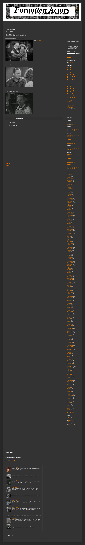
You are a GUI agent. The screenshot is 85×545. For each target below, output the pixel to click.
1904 (76, 129)
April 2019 (69, 289)
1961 (70, 167)
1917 (70, 136)
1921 (70, 142)
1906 (68, 130)
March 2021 (69, 257)
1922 (72, 142)
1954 (76, 161)
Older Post (61, 156)
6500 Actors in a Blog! (11, 514)
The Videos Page (70, 105)
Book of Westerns (10, 459)
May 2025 (69, 191)
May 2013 (69, 388)
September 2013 (70, 383)
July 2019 (69, 285)
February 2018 (70, 308)
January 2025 (69, 197)
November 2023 (70, 215)
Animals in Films (70, 102)
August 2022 (69, 234)
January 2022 (69, 244)
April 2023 (69, 223)
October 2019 (69, 280)
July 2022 (69, 236)
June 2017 (69, 320)
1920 (68, 142)
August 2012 (69, 401)
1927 (70, 143)
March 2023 (69, 225)
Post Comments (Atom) (14, 158)
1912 (72, 135)
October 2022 (69, 232)
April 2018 (69, 306)
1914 (76, 135)
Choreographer (71, 420)
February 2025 (70, 195)
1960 (68, 167)
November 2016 (70, 329)
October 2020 (69, 264)
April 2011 (69, 409)
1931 (70, 148)
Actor (69, 417)
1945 (78, 154)
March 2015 (69, 357)
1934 (76, 148)
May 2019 (69, 287)
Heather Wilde (14, 487)
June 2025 (69, 190)
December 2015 (70, 345)
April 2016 (69, 339)
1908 (72, 130)
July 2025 (69, 188)
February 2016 (70, 342)
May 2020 (69, 271)
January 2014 (69, 377)
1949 (74, 155)
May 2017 (69, 321)
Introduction (70, 62)
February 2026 (70, 178)
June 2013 (69, 387)
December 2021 (70, 246)
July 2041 (69, 174)
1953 (74, 161)
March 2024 (69, 211)
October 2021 (69, 248)
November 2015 (70, 346)
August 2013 (69, 384)
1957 (70, 162)
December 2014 (70, 362)
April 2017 (69, 322)
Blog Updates (69, 100)
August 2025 (69, 187)
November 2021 (70, 247)
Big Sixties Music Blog (11, 460)
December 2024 (70, 198)
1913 (74, 135)
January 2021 (69, 260)
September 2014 (70, 366)
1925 (78, 142)
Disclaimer (69, 109)
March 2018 (69, 307)
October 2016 (69, 331)
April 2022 (69, 240)
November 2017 (70, 313)
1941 (70, 154)
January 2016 (69, 343)
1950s (69, 158)
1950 (68, 161)
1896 (68, 124)
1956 (68, 162)
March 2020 (69, 273)
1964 (76, 167)
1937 (70, 149)
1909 (74, 130)
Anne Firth (14, 524)
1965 (78, 167)
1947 (70, 155)
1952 (72, 161)
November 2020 (70, 262)
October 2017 (69, 314)
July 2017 (69, 318)
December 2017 (70, 311)
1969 (74, 168)
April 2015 (69, 356)
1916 (68, 136)
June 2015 (69, 353)
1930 (68, 148)
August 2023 (69, 219)
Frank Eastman (15, 518)
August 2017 (69, 317)
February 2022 (70, 243)
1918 (72, 136)
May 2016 (69, 338)
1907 (70, 130)
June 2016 (69, 336)
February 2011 (70, 412)
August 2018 (69, 300)
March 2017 (69, 324)
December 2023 (70, 213)
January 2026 (69, 180)
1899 (74, 124)
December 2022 (70, 229)
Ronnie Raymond (15, 507)
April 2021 (69, 255)
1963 (74, 167)
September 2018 (70, 299)
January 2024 (69, 212)
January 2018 (69, 310)
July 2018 (69, 301)
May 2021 (69, 254)
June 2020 (69, 269)
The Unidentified (70, 104)
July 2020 (69, 268)
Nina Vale (14, 474)
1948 (72, 155)
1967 (70, 168)
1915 (78, 135)
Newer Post (8, 156)
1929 (74, 143)
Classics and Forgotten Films (12, 461)
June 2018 (69, 303)
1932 (72, 148)
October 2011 (69, 408)
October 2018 (69, 297)
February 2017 (70, 325)
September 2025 (70, 185)
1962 (72, 167)
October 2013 (69, 381)
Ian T (9, 163)
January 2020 (69, 276)
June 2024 (69, 206)
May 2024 (69, 208)
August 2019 (69, 283)
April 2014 (69, 373)
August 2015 (69, 350)
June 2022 (69, 237)
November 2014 (70, 363)
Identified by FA (70, 101)
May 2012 (69, 405)
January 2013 (69, 394)
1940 (68, 154)
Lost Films (69, 106)
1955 (78, 161)
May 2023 (69, 222)
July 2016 (69, 335)
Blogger (44, 538)
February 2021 (70, 258)
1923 (74, 142)
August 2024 (69, 204)
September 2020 (70, 265)
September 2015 (70, 349)
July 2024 (69, 205)
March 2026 (69, 177)
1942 (72, 154)
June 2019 (69, 286)
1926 (68, 143)
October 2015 (69, 348)
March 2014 (69, 374)
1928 (72, 143)
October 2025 (69, 184)
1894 (76, 123)
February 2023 (70, 226)
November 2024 (70, 199)
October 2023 (69, 216)
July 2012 (69, 402)
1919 (74, 136)
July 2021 (69, 251)
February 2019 (70, 292)
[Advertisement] (42, 24)
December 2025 (70, 181)
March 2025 (69, 194)
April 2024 (69, 209)
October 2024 (69, 201)
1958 (72, 162)
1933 (74, 148)
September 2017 (70, 315)
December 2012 (70, 395)
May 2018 (69, 304)
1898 (72, 124)
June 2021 (69, 253)
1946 (68, 155)
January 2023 (69, 227)
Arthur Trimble (14, 500)
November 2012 (70, 397)
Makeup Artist (70, 424)
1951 (70, 161)
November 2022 (70, 230)
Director (69, 423)
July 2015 (69, 352)
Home (34, 156)
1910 (68, 135)
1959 (74, 162)
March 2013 (69, 391)
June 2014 (69, 370)
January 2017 (69, 327)
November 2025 (70, 183)
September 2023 (70, 218)
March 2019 (69, 290)
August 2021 (69, 250)
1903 (74, 129)
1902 (72, 129)
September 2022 (70, 233)
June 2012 (69, 404)
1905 (78, 129)
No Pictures (69, 110)
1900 (68, 129)
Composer (70, 421)
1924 (76, 142)
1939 (74, 149)
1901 (70, 129)
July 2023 (69, 220)
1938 (72, 149)
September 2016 (70, 332)
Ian (8, 165)
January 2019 (69, 293)
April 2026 (69, 176)
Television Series (70, 107)
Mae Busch (38, 40)
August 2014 (69, 367)
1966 (68, 168)
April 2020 (69, 272)
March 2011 (69, 411)
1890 (68, 123)
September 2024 (70, 202)
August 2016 (69, 334)
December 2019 (70, 278)
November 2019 (70, 279)
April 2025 (69, 192)
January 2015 (69, 360)
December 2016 (70, 328)
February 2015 (70, 359)
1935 (78, 148)
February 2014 (70, 376)
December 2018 (70, 294)
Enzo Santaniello (15, 467)
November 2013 (70, 380)
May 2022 (69, 239)
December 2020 (70, 261)
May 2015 (69, 355)
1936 (68, 149)
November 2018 (70, 296)
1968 (72, 168)
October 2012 (69, 398)
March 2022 (69, 241)
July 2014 (69, 369)
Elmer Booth (14, 480)
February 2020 (70, 275)
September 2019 (70, 282)
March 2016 (69, 341)
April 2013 (69, 390)
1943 (74, 154)
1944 (76, 154)
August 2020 (69, 267)
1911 (70, 135)
